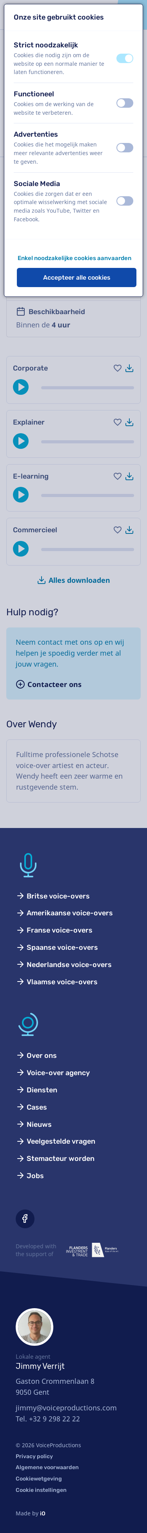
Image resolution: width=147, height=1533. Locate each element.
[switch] (124, 58)
